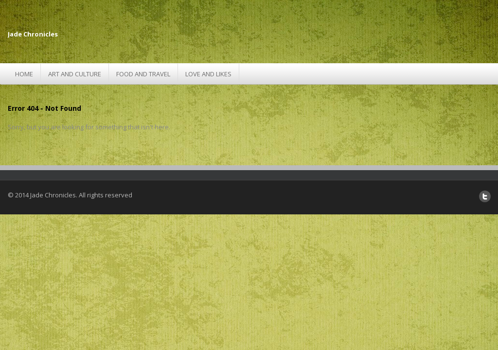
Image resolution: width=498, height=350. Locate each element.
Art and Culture (74, 74)
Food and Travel (143, 74)
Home (24, 74)
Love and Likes (208, 74)
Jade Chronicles (33, 34)
